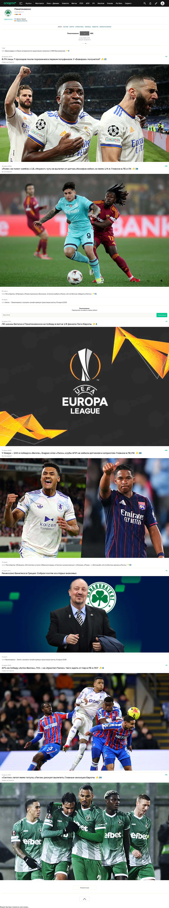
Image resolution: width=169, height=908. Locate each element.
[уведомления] (150, 3)
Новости (95, 27)
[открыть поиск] (144, 3)
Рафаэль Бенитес (21, 21)
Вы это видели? (7, 172)
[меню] (21, 3)
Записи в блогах (105, 27)
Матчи (72, 27)
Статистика (79, 27)
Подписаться (8, 19)
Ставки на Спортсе (8, 62)
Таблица (88, 27)
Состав (65, 27)
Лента (60, 27)
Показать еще (84, 888)
